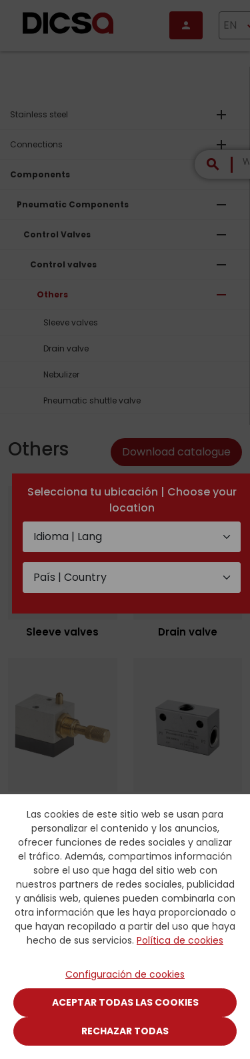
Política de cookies (180, 940)
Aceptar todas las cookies (125, 1002)
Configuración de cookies (125, 974)
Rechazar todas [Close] (125, 1031)
